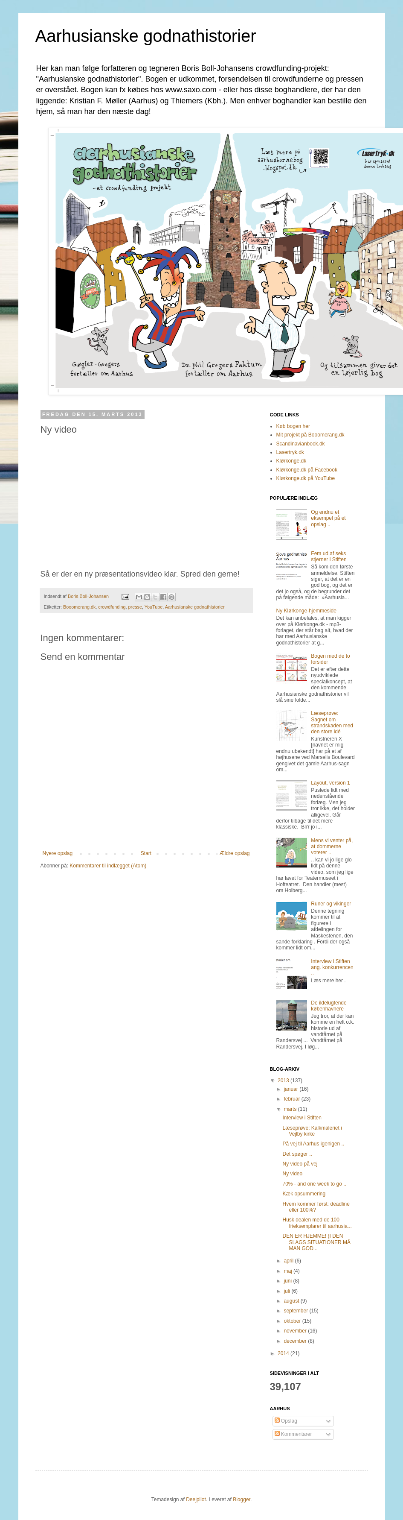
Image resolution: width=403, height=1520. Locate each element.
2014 (284, 1353)
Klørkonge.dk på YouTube (305, 478)
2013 (284, 1081)
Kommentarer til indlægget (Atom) (108, 866)
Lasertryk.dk (290, 452)
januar (291, 1089)
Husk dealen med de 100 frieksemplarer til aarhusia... (316, 1223)
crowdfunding (111, 606)
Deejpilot (196, 1499)
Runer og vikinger (331, 904)
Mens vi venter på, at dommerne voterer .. (332, 847)
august (292, 1301)
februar (292, 1099)
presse (135, 606)
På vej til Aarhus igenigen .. (313, 1144)
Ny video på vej (299, 1164)
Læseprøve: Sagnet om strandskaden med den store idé (332, 722)
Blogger (241, 1499)
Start (146, 853)
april (289, 1261)
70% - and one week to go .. (314, 1184)
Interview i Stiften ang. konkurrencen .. (332, 967)
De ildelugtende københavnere (328, 1006)
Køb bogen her (293, 426)
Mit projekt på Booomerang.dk (310, 435)
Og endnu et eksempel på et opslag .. (328, 518)
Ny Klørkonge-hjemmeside (306, 611)
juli (287, 1291)
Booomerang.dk (79, 606)
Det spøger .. (297, 1154)
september (296, 1311)
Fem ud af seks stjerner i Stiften (328, 556)
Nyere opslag (58, 853)
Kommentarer (293, 1434)
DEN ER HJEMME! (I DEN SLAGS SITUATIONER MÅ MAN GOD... (316, 1242)
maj (288, 1271)
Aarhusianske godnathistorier (145, 35)
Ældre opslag (235, 853)
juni (288, 1281)
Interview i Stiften (301, 1118)
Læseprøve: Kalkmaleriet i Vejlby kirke (312, 1131)
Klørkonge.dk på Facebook (306, 470)
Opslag (286, 1421)
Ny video (292, 1174)
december (296, 1341)
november (296, 1331)
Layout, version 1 (330, 783)
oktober (293, 1321)
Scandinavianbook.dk (300, 444)
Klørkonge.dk (291, 461)
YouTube (153, 606)
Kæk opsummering (303, 1194)
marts (291, 1109)
